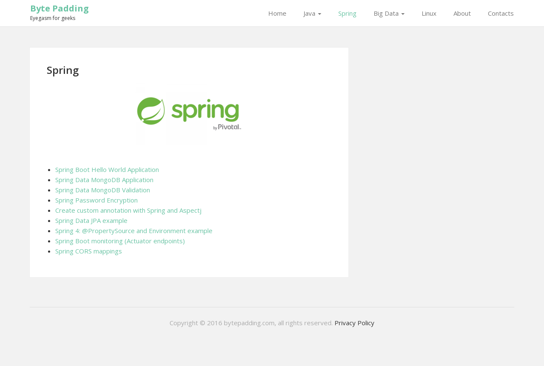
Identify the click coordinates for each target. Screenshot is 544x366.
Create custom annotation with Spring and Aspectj (128, 210)
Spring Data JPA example (91, 220)
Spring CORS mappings (88, 251)
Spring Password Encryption (96, 200)
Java (312, 13)
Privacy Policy (354, 322)
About (462, 13)
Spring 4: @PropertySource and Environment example (133, 230)
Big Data (389, 13)
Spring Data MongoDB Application (104, 179)
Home (277, 13)
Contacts (501, 13)
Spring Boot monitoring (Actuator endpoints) (120, 240)
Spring (347, 13)
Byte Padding (59, 8)
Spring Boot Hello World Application (107, 169)
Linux (429, 13)
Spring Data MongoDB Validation (102, 190)
